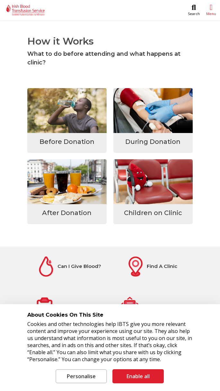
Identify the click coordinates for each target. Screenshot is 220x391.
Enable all (138, 376)
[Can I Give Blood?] (68, 266)
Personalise (81, 376)
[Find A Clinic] (151, 266)
